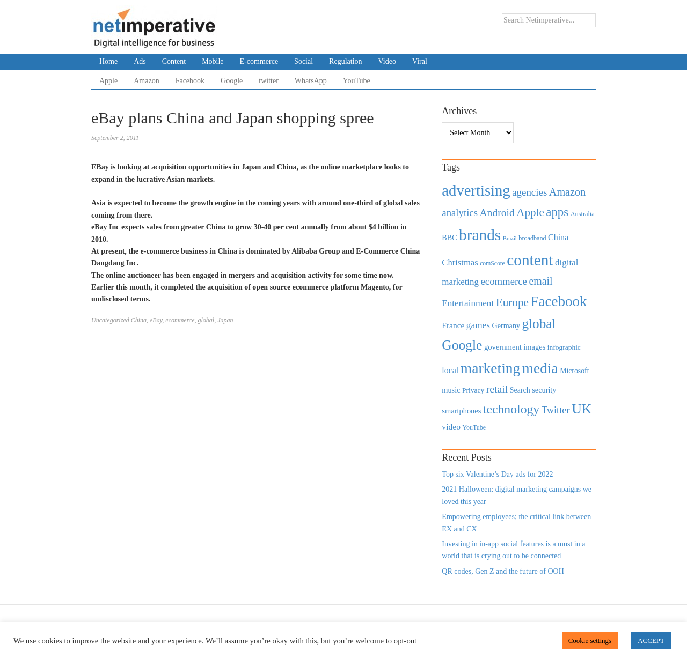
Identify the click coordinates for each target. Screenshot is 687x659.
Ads (140, 61)
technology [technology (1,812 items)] (511, 409)
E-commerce (259, 61)
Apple (108, 81)
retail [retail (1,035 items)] (497, 389)
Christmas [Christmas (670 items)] (460, 262)
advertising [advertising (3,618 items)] (476, 190)
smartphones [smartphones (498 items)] (461, 410)
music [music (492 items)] (451, 390)
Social (303, 61)
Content (174, 61)
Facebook (190, 81)
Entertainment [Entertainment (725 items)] (468, 303)
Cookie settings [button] (590, 640)
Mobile (212, 61)
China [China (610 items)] (558, 237)
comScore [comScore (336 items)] (492, 263)
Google (232, 81)
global (206, 320)
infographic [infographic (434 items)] (564, 347)
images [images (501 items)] (534, 347)
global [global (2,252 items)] (539, 323)
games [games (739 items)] (478, 325)
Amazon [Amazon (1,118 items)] (567, 192)
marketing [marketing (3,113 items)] (491, 368)
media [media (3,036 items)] (540, 368)
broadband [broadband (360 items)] (532, 238)
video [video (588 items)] (451, 426)
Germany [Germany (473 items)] (506, 325)
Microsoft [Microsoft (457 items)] (574, 371)
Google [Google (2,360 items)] (462, 345)
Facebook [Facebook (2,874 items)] (558, 301)
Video (387, 61)
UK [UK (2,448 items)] (581, 409)
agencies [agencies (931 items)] (529, 192)
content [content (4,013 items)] (530, 260)
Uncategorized (110, 320)
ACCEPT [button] (651, 640)
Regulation (345, 61)
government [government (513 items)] (503, 347)
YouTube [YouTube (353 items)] (474, 427)
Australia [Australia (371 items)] (583, 214)
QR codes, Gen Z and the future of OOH (503, 571)
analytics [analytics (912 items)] (460, 212)
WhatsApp (311, 81)
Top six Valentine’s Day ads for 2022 (497, 474)
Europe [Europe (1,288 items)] (512, 302)
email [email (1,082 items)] (540, 281)
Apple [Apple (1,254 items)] (530, 212)
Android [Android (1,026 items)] (496, 212)
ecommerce (179, 320)
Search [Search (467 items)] (520, 390)
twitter (269, 81)
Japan (225, 320)
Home (108, 61)
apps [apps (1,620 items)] (557, 212)
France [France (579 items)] (453, 325)
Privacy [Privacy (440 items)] (473, 390)
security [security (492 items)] (544, 390)
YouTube (356, 81)
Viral (419, 61)
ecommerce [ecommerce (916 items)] (504, 281)
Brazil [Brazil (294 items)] (510, 238)
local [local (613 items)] (450, 370)
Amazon (146, 81)
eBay (156, 320)
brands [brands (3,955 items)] (480, 234)
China (139, 320)
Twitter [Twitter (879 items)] (556, 410)
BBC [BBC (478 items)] (449, 237)
